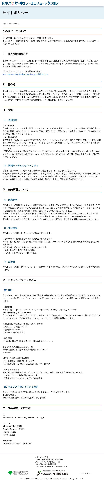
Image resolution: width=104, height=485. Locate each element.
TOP (4, 24)
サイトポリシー (15, 24)
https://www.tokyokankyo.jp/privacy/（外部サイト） (26, 74)
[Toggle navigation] (101, 3)
